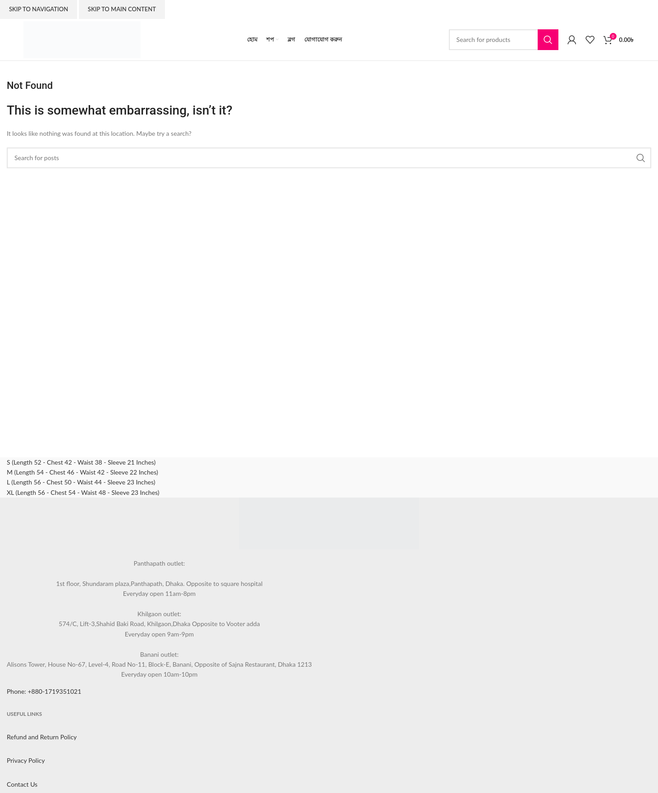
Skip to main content (122, 9)
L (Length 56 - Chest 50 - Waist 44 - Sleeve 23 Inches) (81, 482)
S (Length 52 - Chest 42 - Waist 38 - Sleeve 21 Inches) (81, 462)
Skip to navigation (38, 9)
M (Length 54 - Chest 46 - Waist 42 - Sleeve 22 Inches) (82, 472)
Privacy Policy (26, 760)
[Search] (503, 39)
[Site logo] (82, 38)
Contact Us (22, 784)
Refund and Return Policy (42, 737)
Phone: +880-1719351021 (44, 691)
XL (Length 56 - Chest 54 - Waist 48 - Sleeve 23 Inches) (83, 492)
